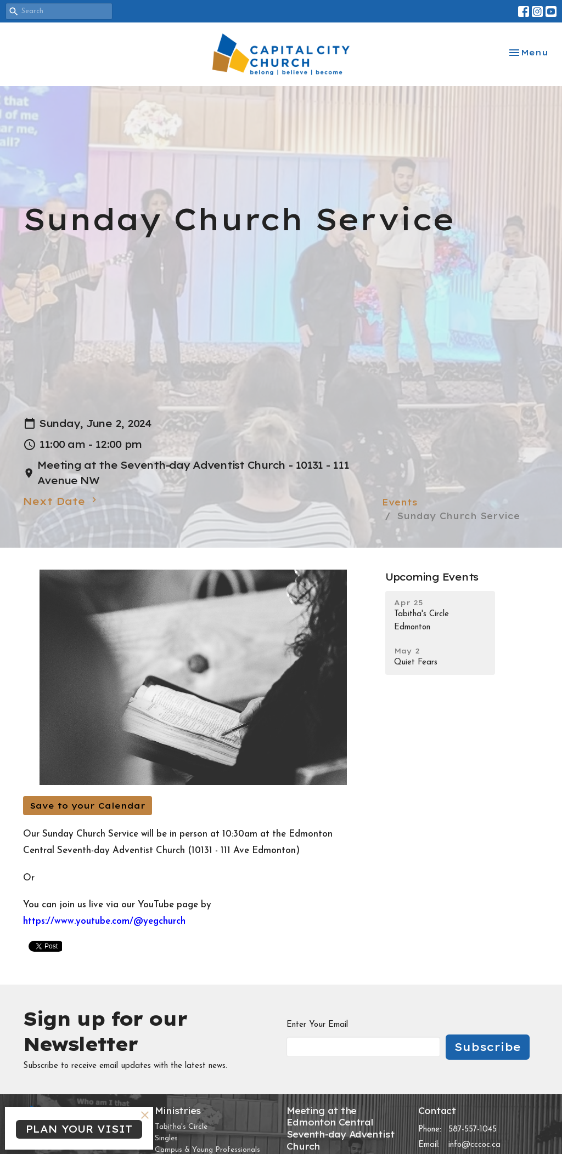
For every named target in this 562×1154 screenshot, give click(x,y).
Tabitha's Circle (181, 1127)
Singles (166, 1138)
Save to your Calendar (87, 805)
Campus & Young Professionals (207, 1150)
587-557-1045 (472, 1129)
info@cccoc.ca (474, 1145)
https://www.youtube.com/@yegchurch (104, 921)
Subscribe (487, 1047)
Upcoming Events (431, 577)
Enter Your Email (317, 1025)
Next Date (61, 501)
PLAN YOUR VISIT (79, 1129)
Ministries (178, 1110)
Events (400, 502)
